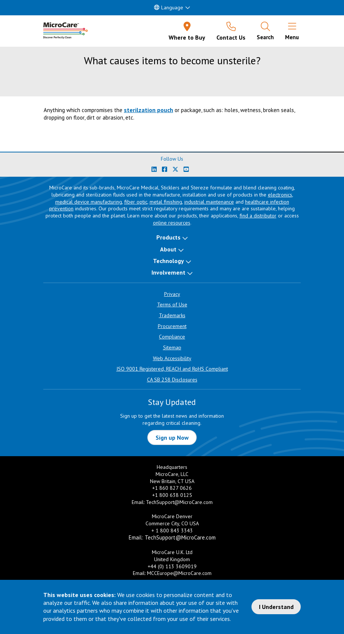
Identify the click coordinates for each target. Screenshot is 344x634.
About (168, 249)
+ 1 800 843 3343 (172, 530)
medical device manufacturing (88, 201)
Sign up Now (172, 437)
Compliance (172, 336)
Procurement (172, 326)
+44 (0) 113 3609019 (172, 566)
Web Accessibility (172, 358)
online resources (171, 222)
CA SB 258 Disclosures (172, 379)
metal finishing (166, 201)
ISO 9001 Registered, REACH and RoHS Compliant (172, 368)
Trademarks (172, 315)
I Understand (276, 606)
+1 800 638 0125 (172, 495)
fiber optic (135, 201)
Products (168, 237)
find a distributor (258, 215)
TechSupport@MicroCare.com (179, 502)
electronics (280, 194)
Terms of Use (172, 304)
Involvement (168, 272)
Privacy (172, 294)
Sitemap (172, 347)
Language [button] (168, 7)
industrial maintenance (209, 201)
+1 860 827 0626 (172, 488)
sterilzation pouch (148, 110)
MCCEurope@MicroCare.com (179, 573)
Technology (168, 261)
